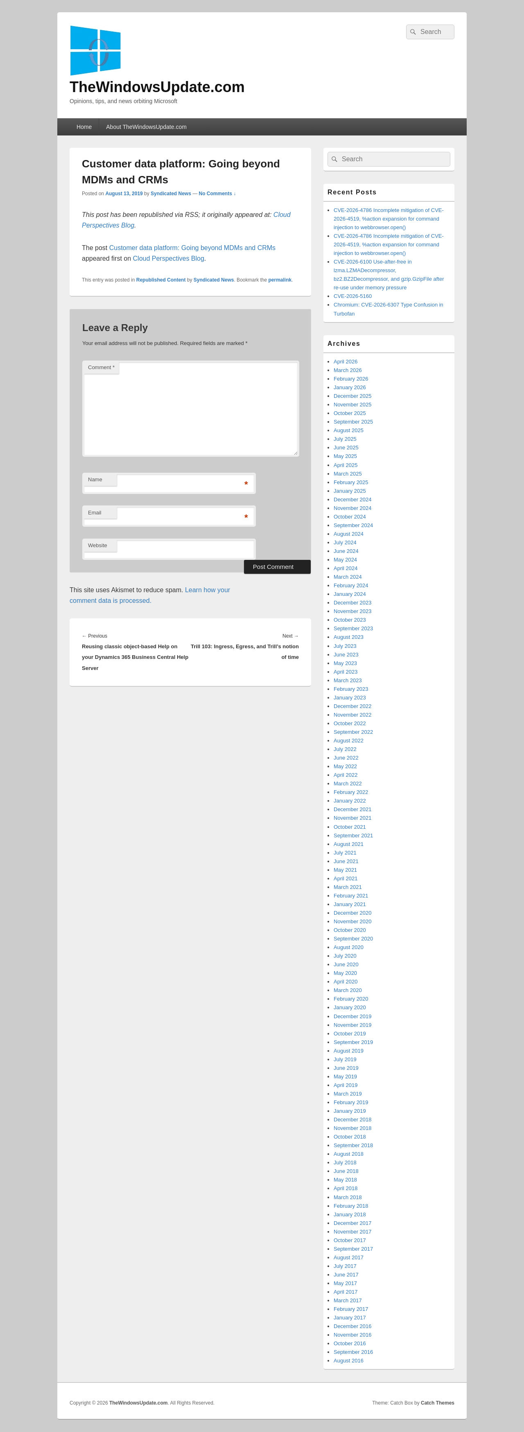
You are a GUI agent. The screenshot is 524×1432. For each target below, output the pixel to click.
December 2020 (353, 913)
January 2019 (350, 1111)
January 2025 (350, 491)
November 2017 (353, 1232)
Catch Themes (437, 1403)
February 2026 (351, 379)
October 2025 (350, 413)
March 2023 (348, 680)
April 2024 (346, 568)
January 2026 (350, 387)
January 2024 (350, 594)
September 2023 (353, 628)
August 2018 (349, 1154)
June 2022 (346, 758)
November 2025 (353, 404)
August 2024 (349, 534)
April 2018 (346, 1188)
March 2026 (348, 370)
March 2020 (348, 990)
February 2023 (351, 689)
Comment (101, 367)
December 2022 (353, 706)
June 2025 (346, 447)
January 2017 (350, 1318)
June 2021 (346, 861)
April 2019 (346, 1085)
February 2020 (351, 999)
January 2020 (350, 1007)
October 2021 (350, 827)
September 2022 (353, 732)
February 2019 (351, 1102)
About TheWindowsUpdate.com (146, 127)
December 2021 (353, 809)
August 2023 (349, 637)
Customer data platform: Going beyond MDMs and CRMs (192, 247)
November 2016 (353, 1335)
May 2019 (345, 1076)
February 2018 (351, 1206)
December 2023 (353, 603)
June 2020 (346, 964)
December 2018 (353, 1119)
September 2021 (353, 835)
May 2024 (345, 560)
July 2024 (345, 542)
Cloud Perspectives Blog (168, 258)
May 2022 (345, 766)
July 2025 (345, 439)
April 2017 (346, 1292)
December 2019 (353, 1016)
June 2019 (346, 1068)
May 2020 (345, 973)
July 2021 (345, 853)
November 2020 (353, 921)
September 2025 (353, 422)
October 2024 (350, 517)
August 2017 (349, 1257)
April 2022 (346, 775)
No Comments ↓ (217, 193)
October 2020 (350, 930)
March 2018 (348, 1197)
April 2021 (346, 878)
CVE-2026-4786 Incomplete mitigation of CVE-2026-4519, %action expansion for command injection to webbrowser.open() (389, 218)
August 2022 (349, 740)
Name (95, 479)
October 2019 (350, 1034)
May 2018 (345, 1180)
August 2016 (349, 1361)
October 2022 (350, 723)
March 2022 (348, 783)
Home (84, 127)
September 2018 (353, 1145)
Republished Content (161, 280)
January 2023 (350, 698)
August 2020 (349, 947)
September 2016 (353, 1352)
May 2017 (345, 1283)
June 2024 (346, 551)
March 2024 (348, 577)
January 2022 (350, 801)
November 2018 (353, 1128)
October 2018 (350, 1137)
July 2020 (345, 956)
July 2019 (345, 1059)
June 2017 (346, 1275)
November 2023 (353, 611)
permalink (280, 280)
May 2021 (345, 870)
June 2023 (346, 655)
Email (95, 513)
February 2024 (351, 585)
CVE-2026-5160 (353, 296)
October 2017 (350, 1240)
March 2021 (348, 887)
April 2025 (346, 465)
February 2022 (351, 792)
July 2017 (345, 1266)
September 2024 (353, 525)
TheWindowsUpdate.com (157, 87)
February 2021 (351, 896)
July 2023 (345, 646)
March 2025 (348, 474)
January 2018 (350, 1214)
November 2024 (353, 508)
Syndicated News (171, 193)
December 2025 (353, 396)
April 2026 (346, 362)
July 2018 (345, 1162)
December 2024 (353, 499)
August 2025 (349, 430)
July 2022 (345, 749)
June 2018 (346, 1171)
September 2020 (353, 939)
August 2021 (349, 844)
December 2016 (353, 1326)
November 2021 (353, 818)
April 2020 (346, 982)
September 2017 (353, 1249)
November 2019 (353, 1025)
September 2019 (353, 1042)
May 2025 (345, 456)
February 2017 (351, 1309)
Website (97, 545)
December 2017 (353, 1223)
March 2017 (348, 1300)
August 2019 (349, 1051)
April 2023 (346, 672)
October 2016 (350, 1343)
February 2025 (351, 482)
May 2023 (345, 663)
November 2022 (353, 715)
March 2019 (348, 1094)
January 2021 (350, 904)
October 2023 (350, 620)
